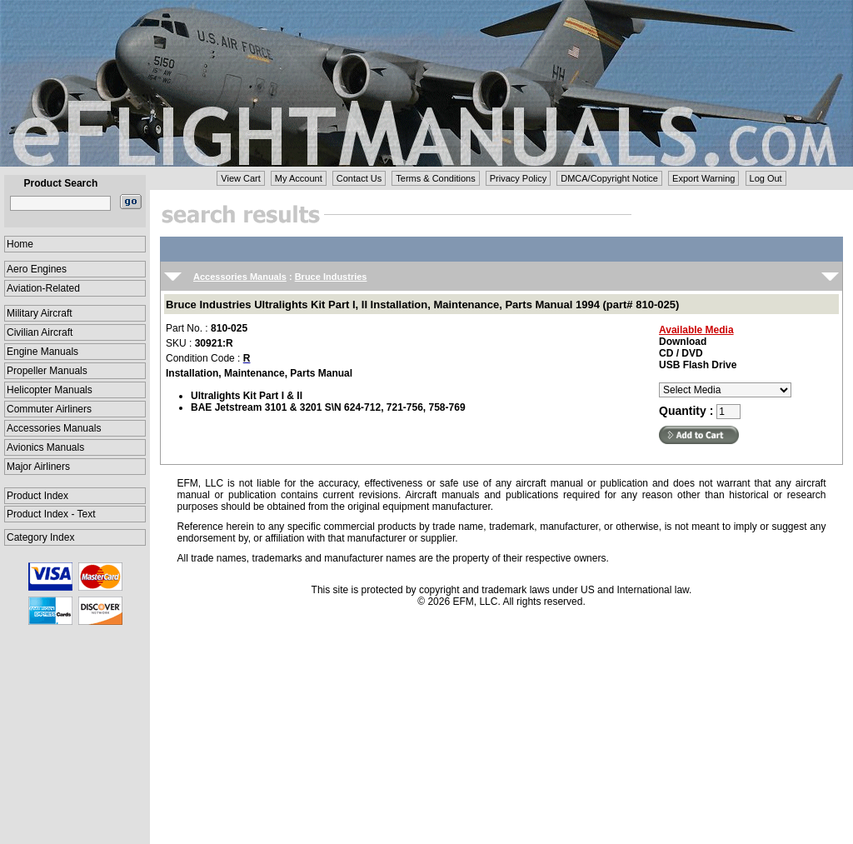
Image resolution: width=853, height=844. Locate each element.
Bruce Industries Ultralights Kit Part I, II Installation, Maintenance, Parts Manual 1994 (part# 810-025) (422, 304)
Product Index (37, 496)
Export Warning (703, 178)
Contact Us (359, 178)
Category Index (40, 537)
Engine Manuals (42, 351)
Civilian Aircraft (39, 332)
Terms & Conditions (435, 178)
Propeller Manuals (47, 371)
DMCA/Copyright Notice (609, 178)
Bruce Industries (331, 277)
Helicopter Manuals (49, 390)
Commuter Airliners (49, 409)
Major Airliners (38, 466)
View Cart (240, 178)
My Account (298, 178)
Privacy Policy (518, 178)
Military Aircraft (39, 313)
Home (20, 244)
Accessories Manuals (54, 428)
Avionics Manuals (45, 447)
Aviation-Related (43, 288)
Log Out (766, 178)
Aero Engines (37, 269)
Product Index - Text (51, 514)
